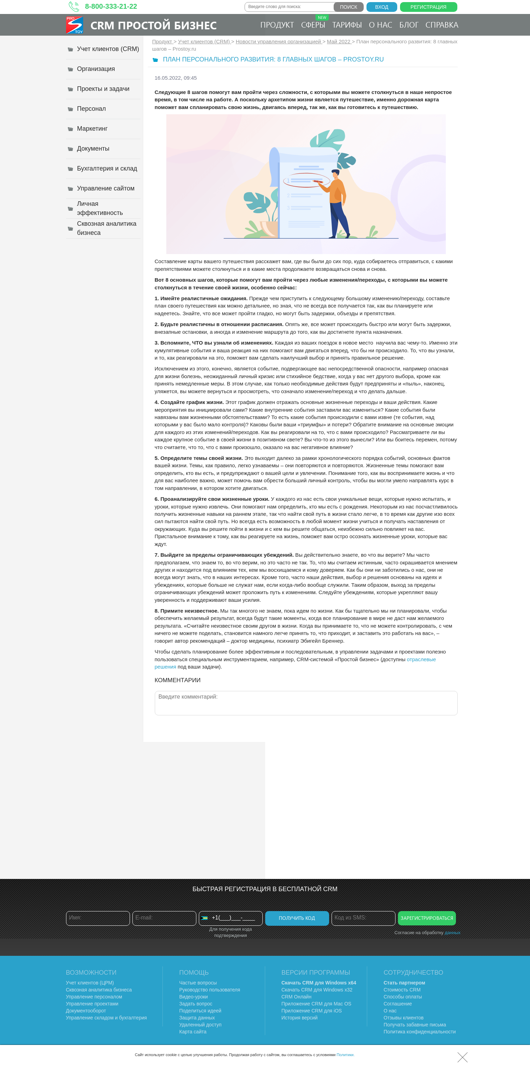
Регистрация (428, 7)
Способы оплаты (403, 997)
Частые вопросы (198, 983)
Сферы (315, 22)
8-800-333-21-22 (111, 6)
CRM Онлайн (297, 997)
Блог (409, 24)
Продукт (277, 24)
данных (452, 932)
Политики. (345, 1055)
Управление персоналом (94, 997)
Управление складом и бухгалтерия (106, 1017)
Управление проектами (92, 1003)
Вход (382, 7)
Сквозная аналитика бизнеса (99, 990)
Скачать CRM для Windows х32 (317, 990)
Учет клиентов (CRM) (204, 41)
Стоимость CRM (402, 990)
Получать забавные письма (415, 1024)
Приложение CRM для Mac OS (316, 1003)
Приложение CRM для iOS (312, 1010)
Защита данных (197, 1017)
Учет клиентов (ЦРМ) (90, 983)
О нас (380, 24)
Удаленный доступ (200, 1024)
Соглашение (398, 1003)
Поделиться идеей (200, 1010)
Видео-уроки (193, 997)
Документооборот (86, 1010)
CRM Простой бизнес (153, 25)
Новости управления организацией (279, 41)
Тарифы (347, 24)
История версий (300, 1017)
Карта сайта (192, 1031)
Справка (442, 24)
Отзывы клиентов (403, 1017)
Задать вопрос (195, 1003)
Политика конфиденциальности (420, 1031)
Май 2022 (339, 41)
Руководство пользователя (209, 990)
